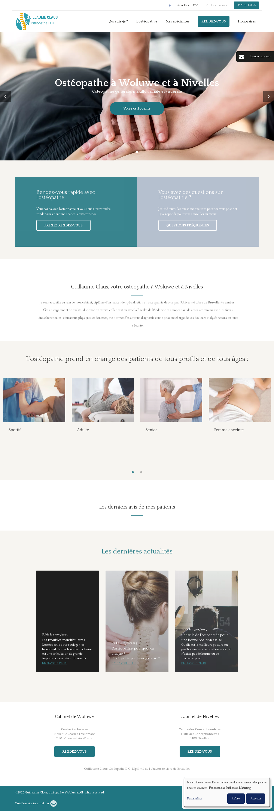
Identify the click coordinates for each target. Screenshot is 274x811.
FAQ (195, 5)
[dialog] (227, 792)
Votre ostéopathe (137, 108)
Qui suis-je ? (118, 21)
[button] (132, 474)
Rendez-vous (213, 21)
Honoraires (247, 21)
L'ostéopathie (146, 21)
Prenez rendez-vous (63, 228)
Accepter (255, 799)
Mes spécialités (177, 21)
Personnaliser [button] (194, 799)
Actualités (183, 5)
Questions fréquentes (187, 228)
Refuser (236, 799)
